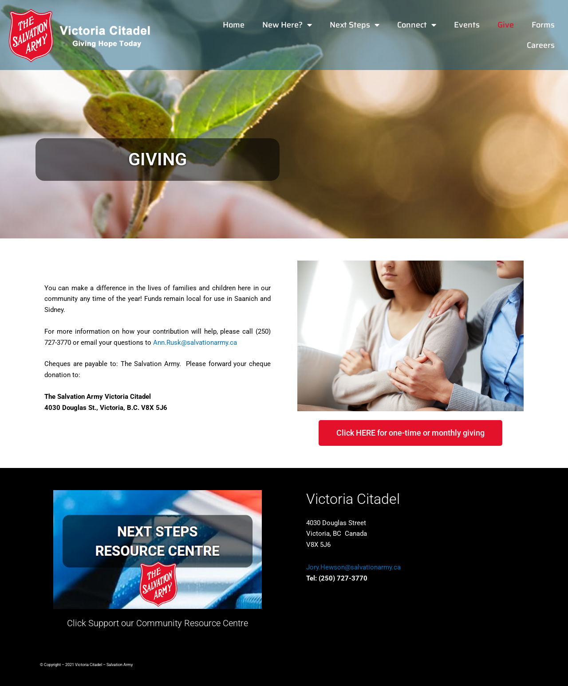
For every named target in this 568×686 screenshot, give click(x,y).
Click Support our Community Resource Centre (157, 623)
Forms (543, 25)
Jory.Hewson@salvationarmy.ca (353, 567)
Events (467, 25)
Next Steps (354, 24)
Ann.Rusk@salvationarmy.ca (195, 343)
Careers (541, 45)
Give (505, 25)
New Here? (287, 24)
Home (234, 25)
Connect (416, 24)
